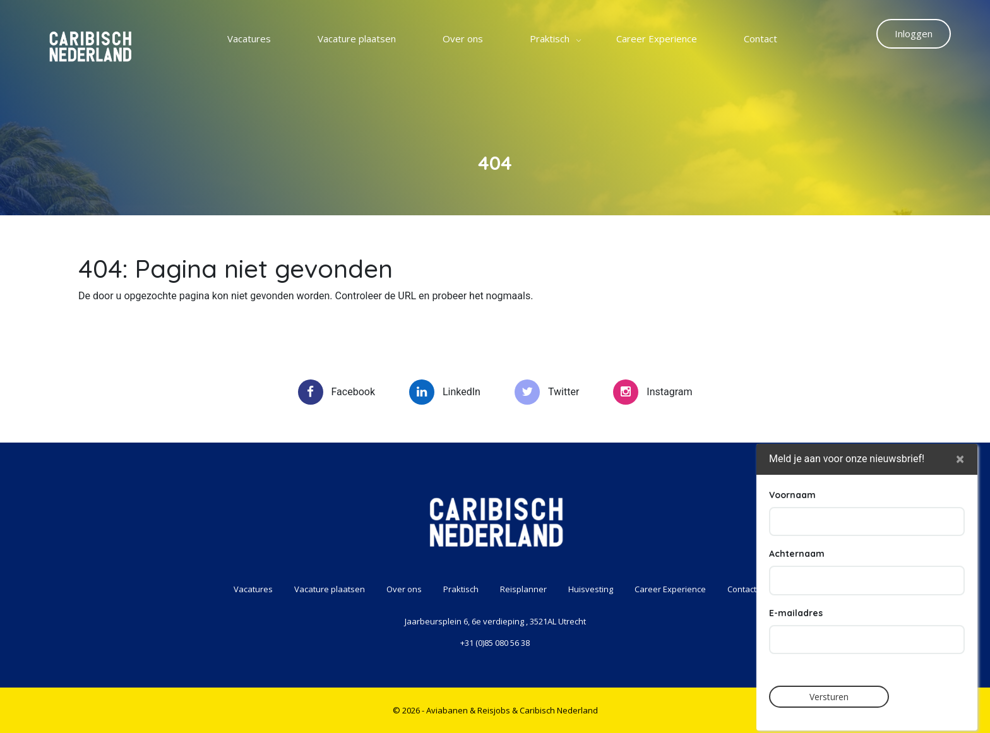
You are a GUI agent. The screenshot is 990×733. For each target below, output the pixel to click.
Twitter (547, 392)
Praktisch (550, 38)
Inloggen (914, 33)
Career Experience (656, 38)
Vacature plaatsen (357, 38)
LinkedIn (444, 392)
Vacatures (249, 38)
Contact (760, 38)
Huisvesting (590, 589)
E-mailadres (796, 654)
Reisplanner (523, 589)
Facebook (336, 392)
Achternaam (797, 595)
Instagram (652, 392)
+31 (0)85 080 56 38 (495, 642)
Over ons (463, 38)
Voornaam (792, 536)
